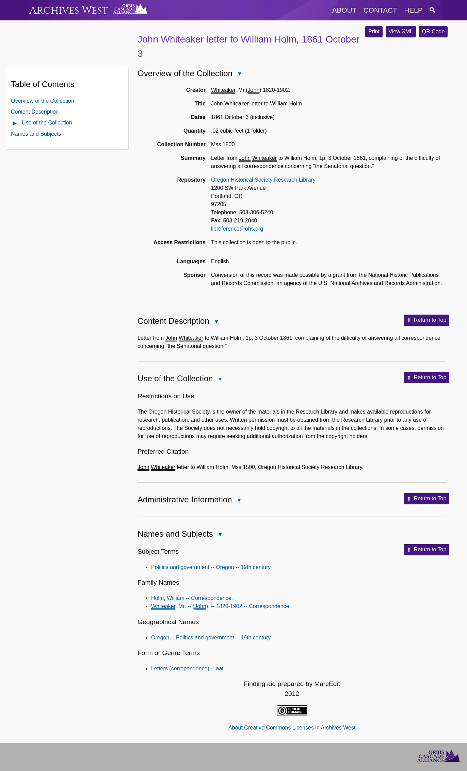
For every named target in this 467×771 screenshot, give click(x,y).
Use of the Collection (47, 122)
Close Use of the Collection (219, 379)
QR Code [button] (433, 31)
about (344, 10)
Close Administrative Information (239, 500)
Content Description (35, 112)
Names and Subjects (36, 134)
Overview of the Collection (42, 101)
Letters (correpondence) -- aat (187, 668)
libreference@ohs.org (237, 229)
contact (380, 10)
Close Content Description (216, 322)
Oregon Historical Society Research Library (263, 180)
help (413, 10)
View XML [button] (401, 31)
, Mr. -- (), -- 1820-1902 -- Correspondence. (221, 606)
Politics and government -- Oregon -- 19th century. (211, 567)
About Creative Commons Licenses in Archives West (291, 728)
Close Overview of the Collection (239, 74)
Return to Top (427, 320)
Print (374, 31)
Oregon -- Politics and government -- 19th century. (211, 637)
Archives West (68, 10)
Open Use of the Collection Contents (15, 123)
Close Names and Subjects (219, 535)
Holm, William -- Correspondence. (192, 598)
